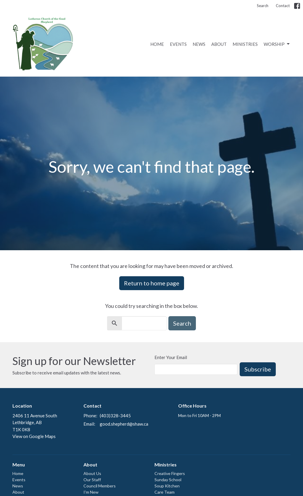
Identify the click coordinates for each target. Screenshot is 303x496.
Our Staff (92, 479)
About (219, 44)
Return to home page (151, 283)
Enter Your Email (170, 357)
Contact (283, 5)
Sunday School (167, 479)
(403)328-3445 (115, 415)
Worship (277, 44)
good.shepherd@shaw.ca (124, 423)
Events (178, 44)
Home (157, 44)
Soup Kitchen (167, 485)
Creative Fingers (169, 473)
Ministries (245, 44)
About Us (92, 473)
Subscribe (257, 369)
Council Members (99, 485)
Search (262, 5)
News (199, 44)
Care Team (164, 492)
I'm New (91, 492)
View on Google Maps (34, 436)
